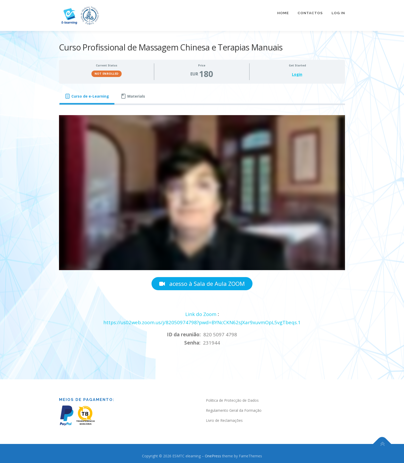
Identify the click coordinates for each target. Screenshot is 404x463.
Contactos (310, 13)
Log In (338, 13)
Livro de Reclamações (224, 417)
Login (297, 71)
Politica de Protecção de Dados (232, 397)
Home (283, 13)
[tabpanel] (202, 228)
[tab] (87, 93)
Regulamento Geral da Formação (234, 407)
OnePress (213, 453)
